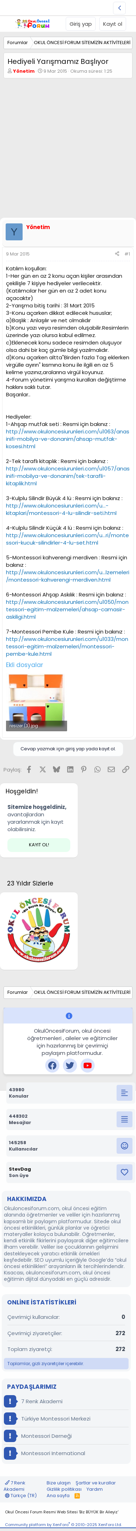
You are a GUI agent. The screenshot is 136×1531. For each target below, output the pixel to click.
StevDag (20, 1169)
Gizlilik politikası (64, 1489)
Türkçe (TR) (21, 1495)
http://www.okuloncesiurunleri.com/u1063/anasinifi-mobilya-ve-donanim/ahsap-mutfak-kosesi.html (67, 439)
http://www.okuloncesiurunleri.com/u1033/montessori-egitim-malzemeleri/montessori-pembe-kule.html (67, 646)
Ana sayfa (58, 1495)
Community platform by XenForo (63, 1524)
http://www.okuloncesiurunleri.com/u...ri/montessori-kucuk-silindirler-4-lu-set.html (67, 539)
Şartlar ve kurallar (96, 1482)
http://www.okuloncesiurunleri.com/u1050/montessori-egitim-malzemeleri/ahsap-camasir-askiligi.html (67, 609)
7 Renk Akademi (33, 1401)
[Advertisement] (68, 150)
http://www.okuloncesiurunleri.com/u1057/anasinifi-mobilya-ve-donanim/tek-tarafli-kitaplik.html (68, 476)
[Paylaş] (117, 254)
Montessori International (44, 1453)
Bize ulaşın (59, 1482)
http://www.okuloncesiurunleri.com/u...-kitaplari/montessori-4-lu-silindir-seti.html (61, 509)
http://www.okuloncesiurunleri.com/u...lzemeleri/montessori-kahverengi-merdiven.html (67, 576)
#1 (127, 254)
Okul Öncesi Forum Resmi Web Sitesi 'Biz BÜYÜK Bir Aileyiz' (61, 1512)
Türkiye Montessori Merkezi (47, 1418)
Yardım (95, 1489)
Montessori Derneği (38, 1436)
